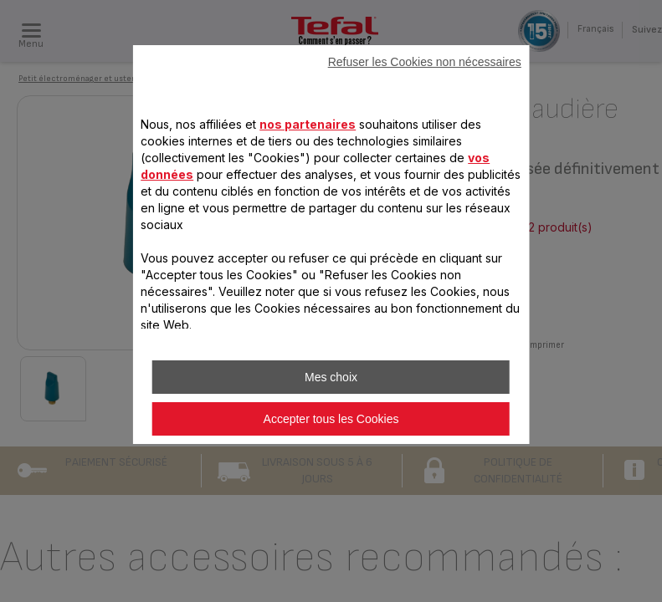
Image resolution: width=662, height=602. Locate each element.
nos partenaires (307, 124)
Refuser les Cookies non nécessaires (424, 62)
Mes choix (331, 377)
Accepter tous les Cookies (331, 419)
